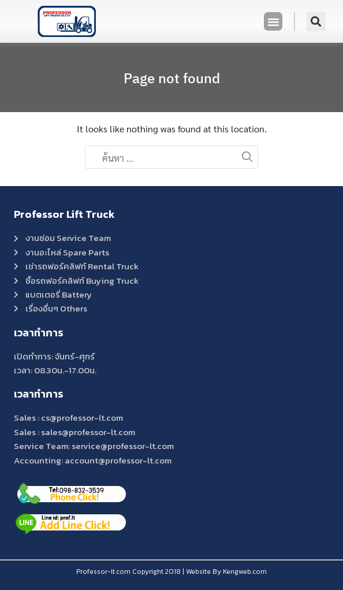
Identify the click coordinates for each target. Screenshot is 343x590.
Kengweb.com (245, 571)
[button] (273, 21)
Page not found (172, 78)
